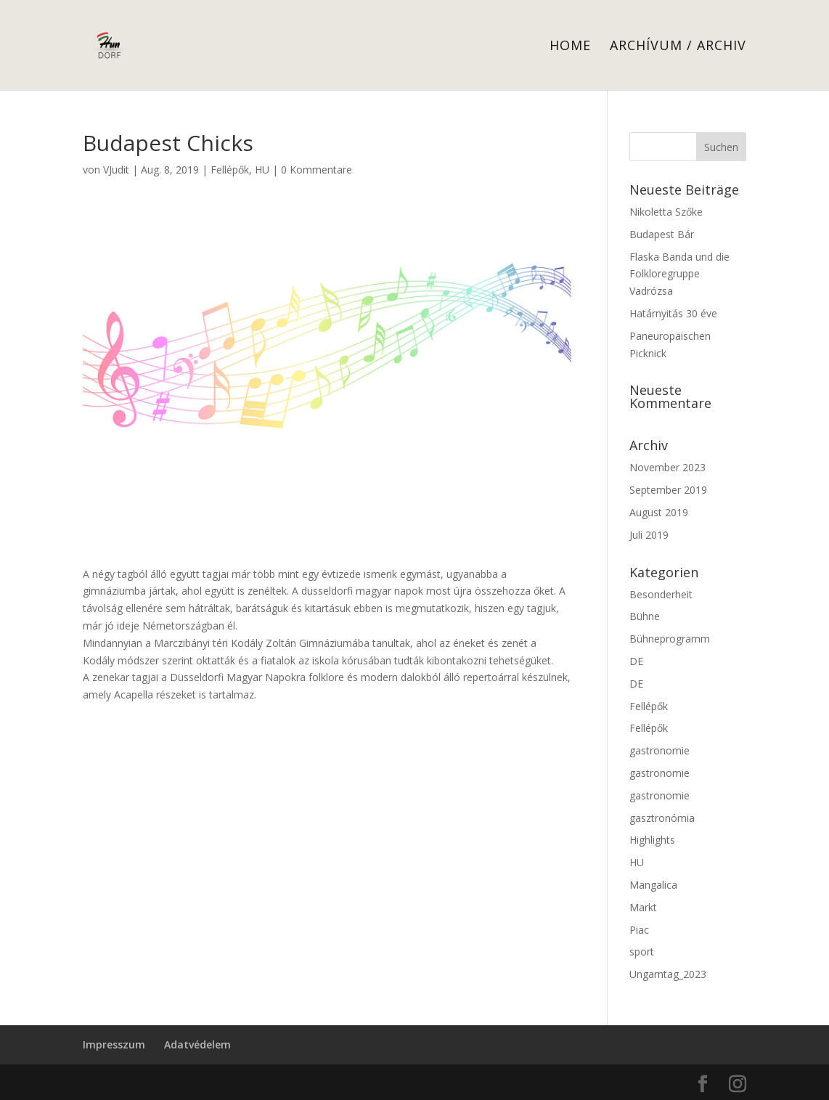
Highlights (652, 840)
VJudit (116, 169)
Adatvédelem (197, 1044)
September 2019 (668, 490)
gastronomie (659, 750)
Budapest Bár (661, 234)
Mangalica (653, 885)
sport (641, 951)
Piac (639, 930)
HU (262, 169)
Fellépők (230, 169)
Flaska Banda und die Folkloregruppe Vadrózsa (679, 274)
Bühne (644, 616)
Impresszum (114, 1044)
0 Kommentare (316, 169)
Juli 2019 (649, 535)
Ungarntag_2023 (667, 974)
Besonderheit (661, 594)
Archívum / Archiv (678, 47)
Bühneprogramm (669, 638)
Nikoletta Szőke (666, 212)
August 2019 (658, 512)
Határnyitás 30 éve (673, 313)
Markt (643, 907)
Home (570, 47)
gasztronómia (662, 818)
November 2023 (667, 467)
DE (636, 661)
